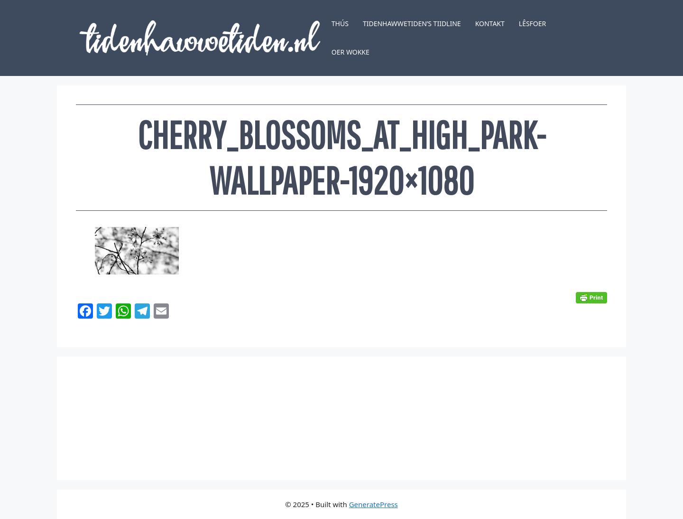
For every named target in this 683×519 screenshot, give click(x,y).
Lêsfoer (532, 23)
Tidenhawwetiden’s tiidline (412, 23)
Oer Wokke (350, 52)
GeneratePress (373, 504)
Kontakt (490, 23)
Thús (340, 23)
